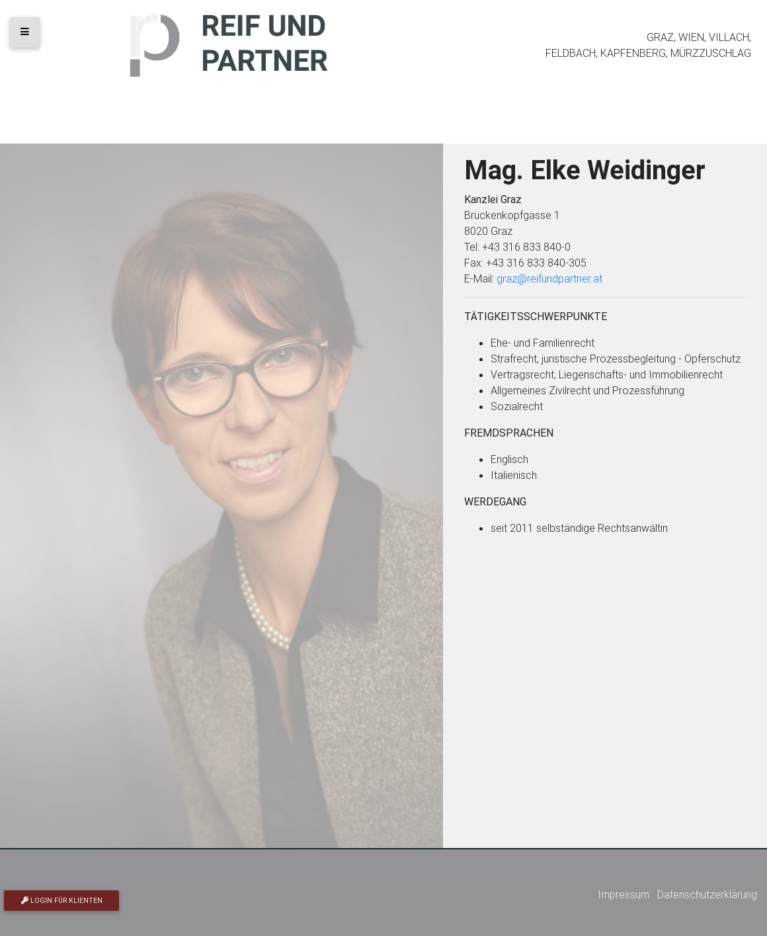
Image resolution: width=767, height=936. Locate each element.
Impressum (623, 894)
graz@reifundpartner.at (549, 278)
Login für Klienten (61, 900)
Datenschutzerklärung (707, 894)
